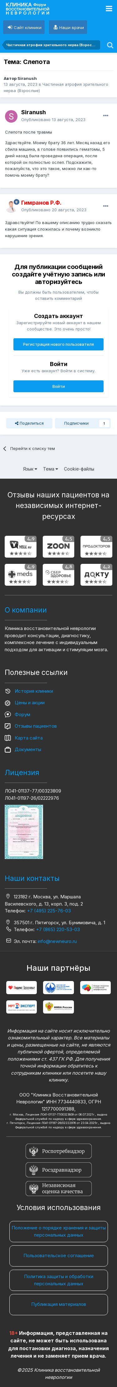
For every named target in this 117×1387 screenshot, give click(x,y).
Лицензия (22, 772)
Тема (50, 468)
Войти (58, 386)
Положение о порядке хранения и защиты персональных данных (59, 1231)
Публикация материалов (58, 1304)
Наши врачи (71, 27)
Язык (30, 468)
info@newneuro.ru (57, 941)
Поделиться (29, 423)
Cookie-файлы (79, 468)
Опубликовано (53, 119)
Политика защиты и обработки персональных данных (58, 1280)
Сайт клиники (27, 27)
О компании (26, 610)
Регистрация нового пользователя (58, 344)
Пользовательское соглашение (58, 1255)
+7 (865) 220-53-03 (58, 929)
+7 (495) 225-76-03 (49, 911)
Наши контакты (32, 878)
